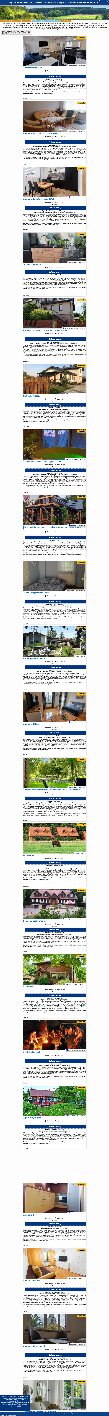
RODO (19, 1406)
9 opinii (64, 1361)
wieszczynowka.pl (103, 1)
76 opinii (63, 1295)
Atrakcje (56, 20)
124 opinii (67, 214)
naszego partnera (48, 95)
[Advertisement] (54, 1167)
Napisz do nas (74, 1413)
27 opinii (64, 673)
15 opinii (62, 411)
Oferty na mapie (17, 20)
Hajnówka (81, 37)
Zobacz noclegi (55, 78)
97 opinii (60, 1230)
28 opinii (69, 476)
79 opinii (62, 739)
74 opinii (65, 607)
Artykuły (66, 20)
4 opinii (63, 1067)
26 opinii (60, 1001)
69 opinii (64, 936)
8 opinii (72, 345)
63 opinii (76, 804)
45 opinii (68, 148)
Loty (36, 20)
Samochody (46, 20)
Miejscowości (26, 20)
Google (5, 1398)
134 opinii (63, 82)
